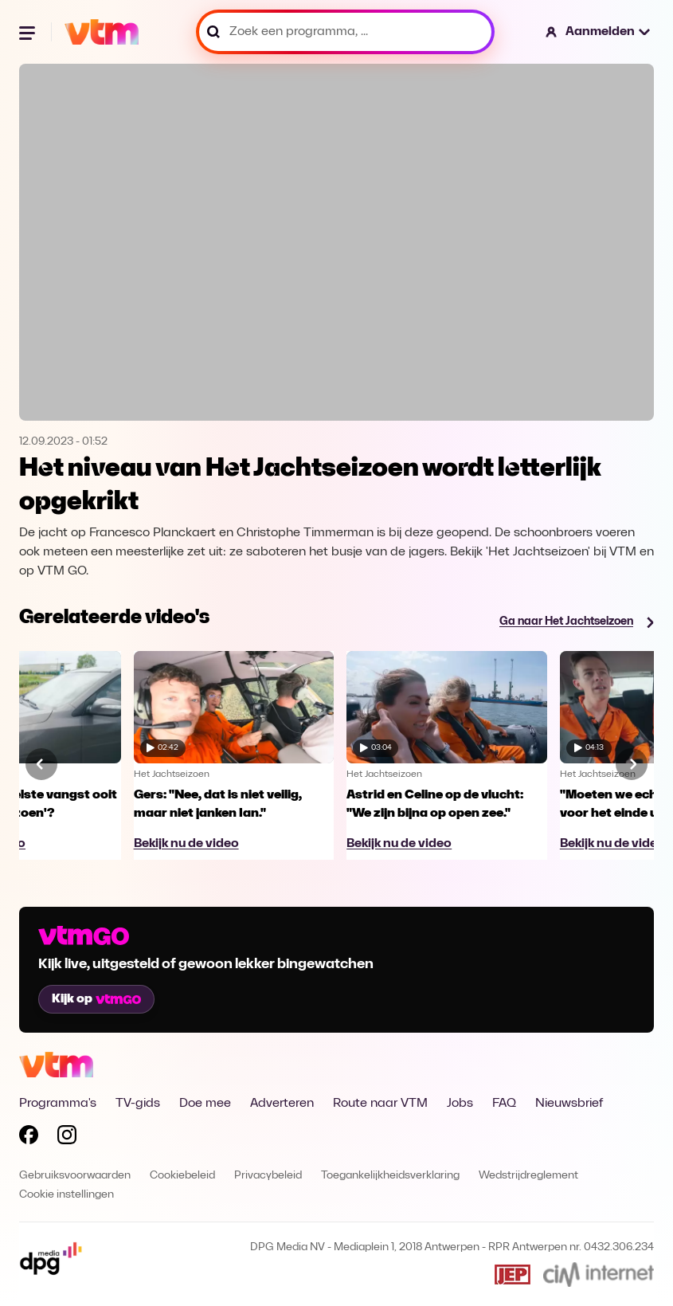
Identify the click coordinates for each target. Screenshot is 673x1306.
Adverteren (282, 1103)
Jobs (460, 1103)
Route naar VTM (380, 1103)
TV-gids (137, 1103)
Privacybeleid (268, 1176)
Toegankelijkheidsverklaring (390, 1176)
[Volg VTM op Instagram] (66, 1138)
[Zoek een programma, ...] (345, 32)
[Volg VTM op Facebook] (28, 1138)
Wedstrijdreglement (528, 1176)
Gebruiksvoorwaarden (75, 1176)
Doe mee (205, 1103)
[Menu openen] (28, 31)
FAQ (504, 1103)
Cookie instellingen (66, 1195)
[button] (598, 31)
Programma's (57, 1103)
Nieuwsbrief (569, 1103)
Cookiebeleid (182, 1176)
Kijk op (96, 999)
